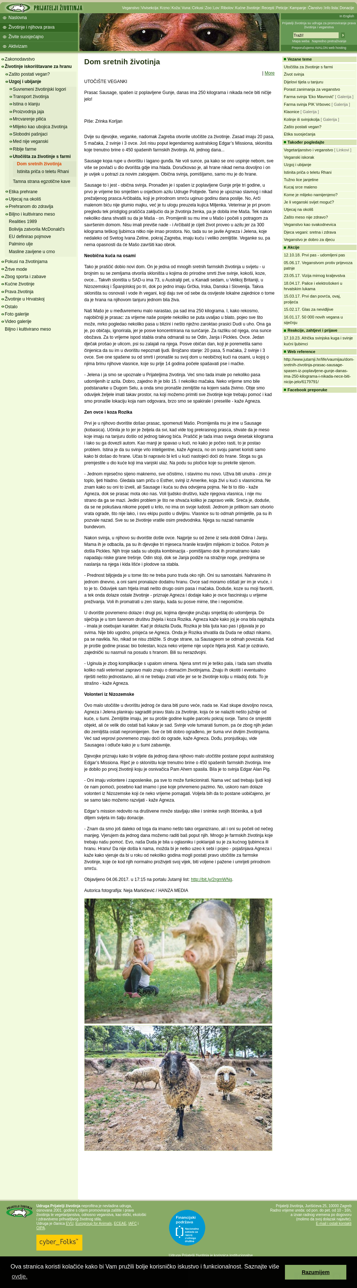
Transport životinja (31, 96)
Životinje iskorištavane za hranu (38, 66)
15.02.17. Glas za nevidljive (308, 309)
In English (346, 16)
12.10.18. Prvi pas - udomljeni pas (314, 255)
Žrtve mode (16, 269)
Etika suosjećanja (299, 134)
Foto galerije (17, 314)
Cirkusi (197, 8)
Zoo (208, 8)
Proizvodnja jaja (28, 111)
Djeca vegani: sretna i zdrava (310, 232)
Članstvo (315, 8)
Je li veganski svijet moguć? (309, 202)
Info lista (331, 8)
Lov (216, 8)
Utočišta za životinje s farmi (42, 156)
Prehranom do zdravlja (31, 206)
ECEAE (120, 1224)
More (270, 73)
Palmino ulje (21, 244)
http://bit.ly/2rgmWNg (211, 879)
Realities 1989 (23, 221)
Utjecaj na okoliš (25, 199)
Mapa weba (301, 41)
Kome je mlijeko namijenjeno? (311, 195)
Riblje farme (24, 149)
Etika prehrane (23, 191)
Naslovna (17, 17)
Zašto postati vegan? (29, 74)
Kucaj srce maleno (300, 187)
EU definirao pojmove (30, 236)
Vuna (186, 8)
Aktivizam (17, 46)
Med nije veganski (30, 141)
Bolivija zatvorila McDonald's (37, 229)
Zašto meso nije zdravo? (306, 217)
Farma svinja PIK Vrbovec (307, 104)
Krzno (164, 8)
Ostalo (11, 306)
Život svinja (294, 74)
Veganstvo (130, 8)
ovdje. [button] (20, 1276)
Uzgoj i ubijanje (25, 81)
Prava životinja (19, 291)
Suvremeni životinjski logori (39, 89)
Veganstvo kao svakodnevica (310, 224)
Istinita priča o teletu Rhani (43, 171)
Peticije (282, 8)
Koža (175, 8)
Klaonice (291, 111)
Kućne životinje (247, 8)
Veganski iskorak (299, 157)
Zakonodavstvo (20, 59)
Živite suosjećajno (25, 36)
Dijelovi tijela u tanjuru (303, 82)
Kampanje (298, 8)
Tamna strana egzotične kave (41, 181)
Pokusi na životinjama (26, 261)
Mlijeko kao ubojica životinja (40, 126)
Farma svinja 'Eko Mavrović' (309, 96)
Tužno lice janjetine (301, 179)
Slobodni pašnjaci (30, 134)
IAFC (132, 1224)
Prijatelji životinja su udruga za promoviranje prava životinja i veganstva (319, 25)
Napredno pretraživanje (329, 41)
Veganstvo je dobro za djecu (309, 239)
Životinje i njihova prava (31, 27)
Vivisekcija (149, 8)
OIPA (40, 1228)
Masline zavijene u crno (32, 251)
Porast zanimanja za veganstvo (312, 89)
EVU (70, 1224)
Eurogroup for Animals (93, 1224)
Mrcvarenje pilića (29, 119)
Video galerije (18, 321)
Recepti (268, 8)
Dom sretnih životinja (39, 163)
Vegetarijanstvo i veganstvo (308, 150)
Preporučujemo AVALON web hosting (319, 48)
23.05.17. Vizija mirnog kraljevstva (314, 275)
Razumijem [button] (316, 1272)
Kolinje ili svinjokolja (301, 119)
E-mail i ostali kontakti (333, 1224)
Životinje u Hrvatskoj (24, 299)
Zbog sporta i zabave (25, 276)
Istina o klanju (26, 104)
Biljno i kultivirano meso (32, 214)
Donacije (347, 8)
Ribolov (227, 8)
